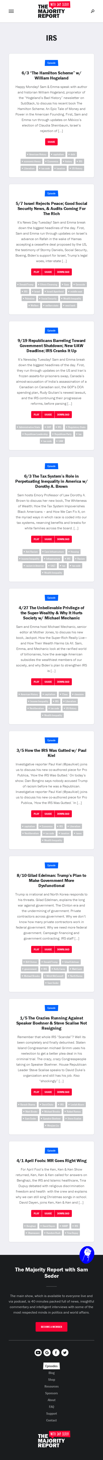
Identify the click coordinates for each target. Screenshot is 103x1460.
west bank (70, 305)
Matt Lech (77, 969)
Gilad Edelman (71, 962)
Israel (37, 291)
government (30, 969)
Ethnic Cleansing (48, 284)
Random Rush (53, 1233)
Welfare (35, 305)
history (68, 161)
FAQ (51, 1406)
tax (80, 434)
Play (36, 272)
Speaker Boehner (52, 1118)
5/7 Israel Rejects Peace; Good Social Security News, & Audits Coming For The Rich (51, 208)
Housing (75, 551)
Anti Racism (32, 551)
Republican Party (63, 434)
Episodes (51, 1366)
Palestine (30, 298)
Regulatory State (77, 427)
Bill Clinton (31, 962)
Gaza (66, 284)
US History (77, 168)
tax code (45, 168)
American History (37, 154)
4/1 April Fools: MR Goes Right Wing (52, 1160)
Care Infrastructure (54, 551)
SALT (52, 565)
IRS (80, 161)
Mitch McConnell (54, 976)
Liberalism (29, 168)
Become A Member (51, 1327)
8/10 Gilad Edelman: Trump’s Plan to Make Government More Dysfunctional (51, 880)
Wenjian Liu (53, 1125)
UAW (60, 441)
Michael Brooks (32, 976)
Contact (51, 1420)
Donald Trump (26, 284)
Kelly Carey (59, 969)
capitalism (58, 154)
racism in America (35, 565)
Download (63, 272)
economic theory (32, 161)
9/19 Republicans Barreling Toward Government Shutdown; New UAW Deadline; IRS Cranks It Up (51, 345)
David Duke (47, 1104)
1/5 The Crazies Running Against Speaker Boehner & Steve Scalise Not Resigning (51, 1023)
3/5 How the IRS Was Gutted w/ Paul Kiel (51, 753)
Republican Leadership (36, 434)
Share (51, 142)
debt (73, 154)
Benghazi (31, 1226)
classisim (79, 694)
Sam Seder (53, 983)
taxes (79, 833)
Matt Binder (31, 1111)
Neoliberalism (37, 708)
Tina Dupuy (72, 1233)
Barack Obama (27, 1104)
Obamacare (34, 1233)
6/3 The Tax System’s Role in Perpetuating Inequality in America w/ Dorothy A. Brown (51, 481)
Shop (51, 1379)
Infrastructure (53, 558)
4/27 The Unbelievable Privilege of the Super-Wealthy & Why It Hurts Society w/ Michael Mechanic (51, 612)
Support (51, 1413)
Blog (52, 1372)
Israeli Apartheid (55, 291)
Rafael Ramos (74, 1111)
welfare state (51, 305)
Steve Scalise (74, 1118)
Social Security (49, 298)
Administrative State (29, 427)
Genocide (80, 284)
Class (65, 694)
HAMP (65, 1226)
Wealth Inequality (72, 298)
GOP (49, 427)
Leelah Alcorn (77, 1104)
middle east (76, 291)
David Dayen (49, 1226)
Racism (81, 558)
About (52, 1399)
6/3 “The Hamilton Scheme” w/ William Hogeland (51, 75)
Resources (52, 1386)
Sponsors (51, 1393)
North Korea (76, 976)
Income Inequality (30, 558)
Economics (52, 161)
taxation (61, 168)
